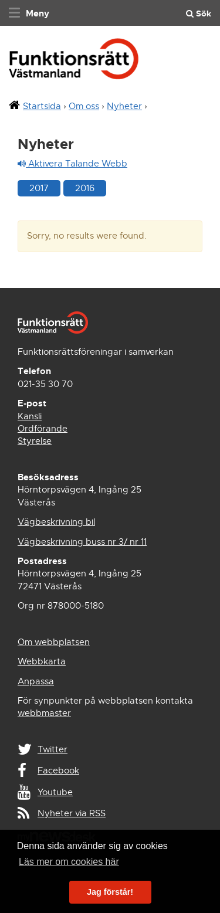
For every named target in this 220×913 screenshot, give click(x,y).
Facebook (58, 770)
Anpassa (36, 681)
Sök (198, 13)
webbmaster (44, 713)
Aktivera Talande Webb (72, 163)
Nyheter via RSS (72, 813)
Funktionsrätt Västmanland (74, 62)
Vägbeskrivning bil (56, 522)
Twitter (52, 749)
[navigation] (27, 13)
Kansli (30, 416)
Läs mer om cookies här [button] (69, 862)
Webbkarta (42, 661)
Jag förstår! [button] (110, 892)
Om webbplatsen (54, 642)
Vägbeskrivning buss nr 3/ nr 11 (82, 542)
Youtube (55, 792)
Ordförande (42, 428)
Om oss (84, 106)
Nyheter (124, 106)
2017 (39, 188)
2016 (84, 188)
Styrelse (35, 441)
